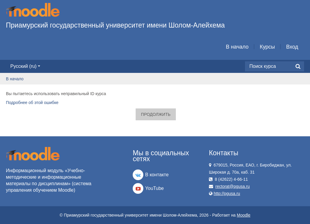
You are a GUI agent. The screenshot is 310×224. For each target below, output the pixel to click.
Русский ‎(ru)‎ (25, 66)
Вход (292, 47)
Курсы (267, 47)
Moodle (243, 215)
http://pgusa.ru (227, 193)
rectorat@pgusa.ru (232, 186)
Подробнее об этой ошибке (32, 102)
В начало (237, 47)
